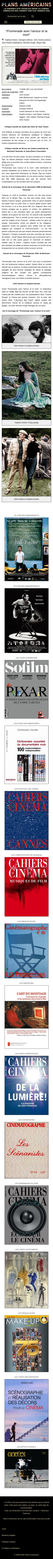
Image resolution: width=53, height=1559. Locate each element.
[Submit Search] (32, 16)
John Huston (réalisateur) (12, 42)
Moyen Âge (41, 42)
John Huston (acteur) (42, 40)
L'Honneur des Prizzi (23, 300)
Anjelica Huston (11, 40)
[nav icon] (6, 22)
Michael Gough (29, 42)
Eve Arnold (34, 422)
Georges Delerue (25, 40)
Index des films (33, 22)
